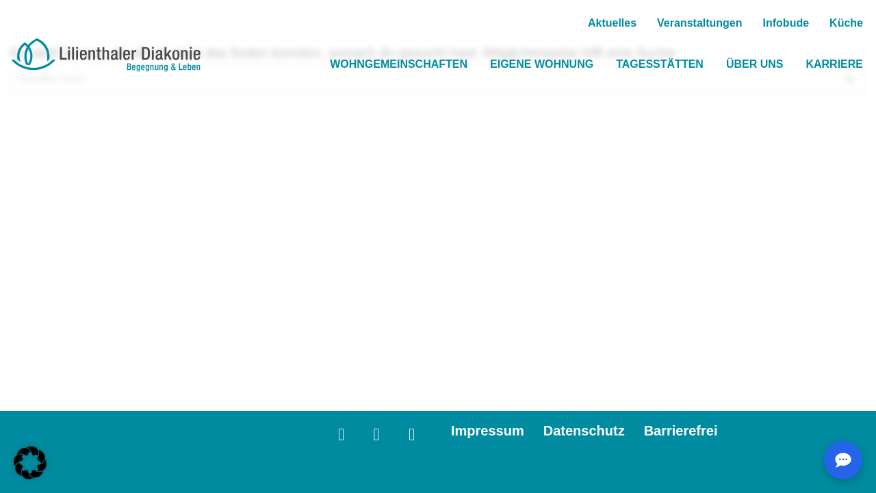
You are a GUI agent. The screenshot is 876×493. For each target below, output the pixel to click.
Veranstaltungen (699, 23)
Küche (846, 23)
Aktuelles (612, 23)
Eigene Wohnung (541, 64)
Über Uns (755, 64)
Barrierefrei (681, 430)
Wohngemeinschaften (398, 64)
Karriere (834, 64)
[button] (30, 463)
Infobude (786, 23)
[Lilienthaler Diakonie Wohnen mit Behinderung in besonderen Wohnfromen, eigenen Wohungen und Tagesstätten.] (106, 55)
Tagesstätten (660, 64)
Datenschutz (584, 430)
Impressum (487, 430)
